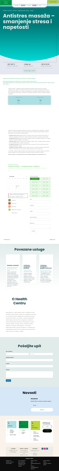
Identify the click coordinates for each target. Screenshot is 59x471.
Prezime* (32, 205)
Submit (8, 380)
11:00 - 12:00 (45, 182)
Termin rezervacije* (34, 176)
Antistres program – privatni (27, 266)
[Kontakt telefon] (29, 360)
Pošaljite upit (27, 64)
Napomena (32, 223)
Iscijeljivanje (26, 271)
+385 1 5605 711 (11, 64)
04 (9, 200)
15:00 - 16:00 (45, 188)
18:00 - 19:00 (34, 195)
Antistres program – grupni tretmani (46, 266)
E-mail (8, 363)
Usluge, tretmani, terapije (12, 431)
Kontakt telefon (10, 357)
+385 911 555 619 (45, 64)
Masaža (15, 10)
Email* (31, 211)
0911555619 (35, 454)
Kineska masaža (13, 265)
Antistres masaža (7, 10)
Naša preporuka (13, 268)
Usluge (31, 10)
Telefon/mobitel (33, 217)
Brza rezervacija (53, 1)
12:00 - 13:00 (34, 185)
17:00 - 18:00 (45, 192)
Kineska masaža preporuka (12, 267)
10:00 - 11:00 (34, 182)
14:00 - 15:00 (34, 188)
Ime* (31, 199)
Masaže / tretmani (6, 2)
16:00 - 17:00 (34, 192)
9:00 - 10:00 (45, 178)
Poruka (7, 369)
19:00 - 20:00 (45, 195)
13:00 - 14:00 (45, 185)
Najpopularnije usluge (23, 10)
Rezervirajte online (29, 70)
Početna (16, 5)
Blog (40, 5)
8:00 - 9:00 (34, 178)
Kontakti (29, 5)
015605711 (35, 453)
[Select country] (7, 360)
